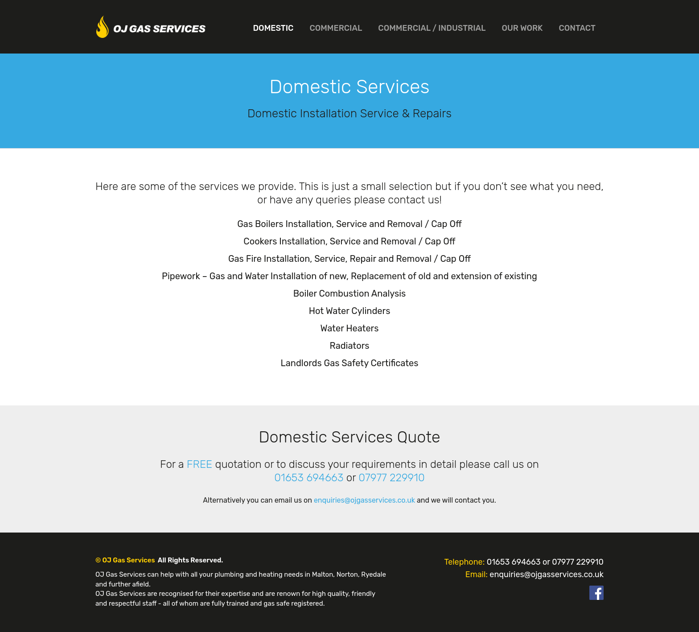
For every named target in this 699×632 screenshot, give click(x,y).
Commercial (335, 28)
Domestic (273, 28)
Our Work (522, 28)
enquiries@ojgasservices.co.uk (364, 500)
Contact (577, 28)
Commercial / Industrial (431, 28)
